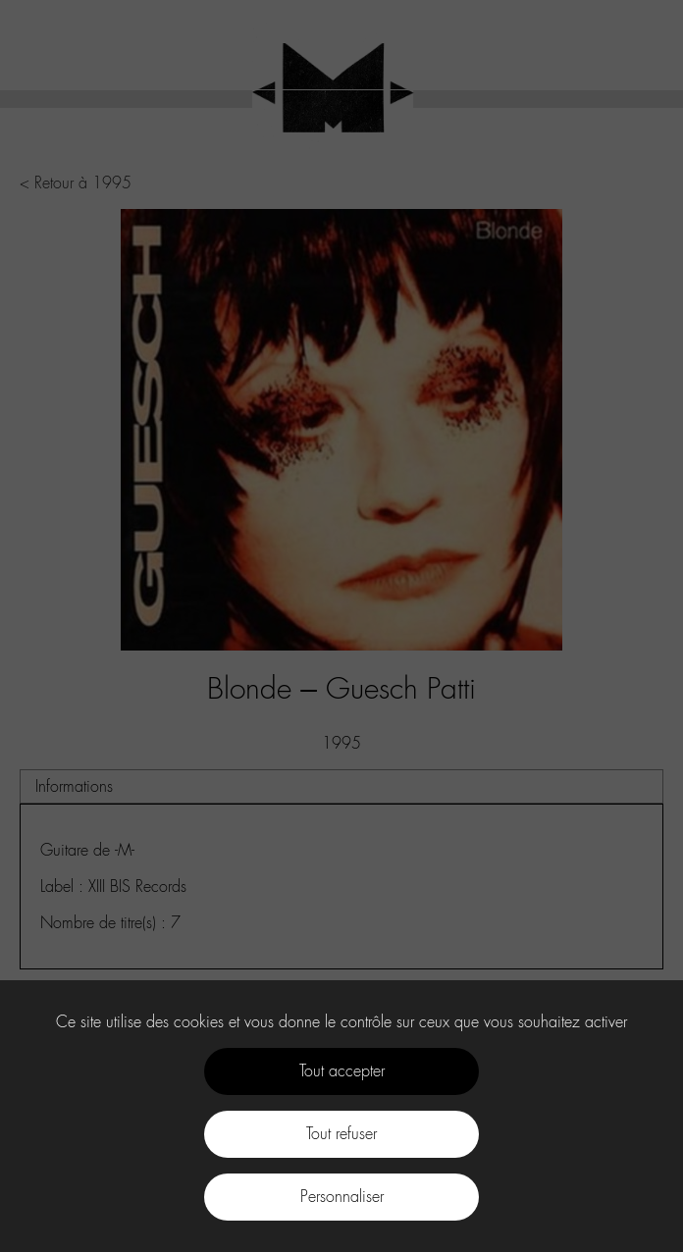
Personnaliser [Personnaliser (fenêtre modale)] (342, 1196)
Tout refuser (341, 1133)
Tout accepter (342, 1071)
